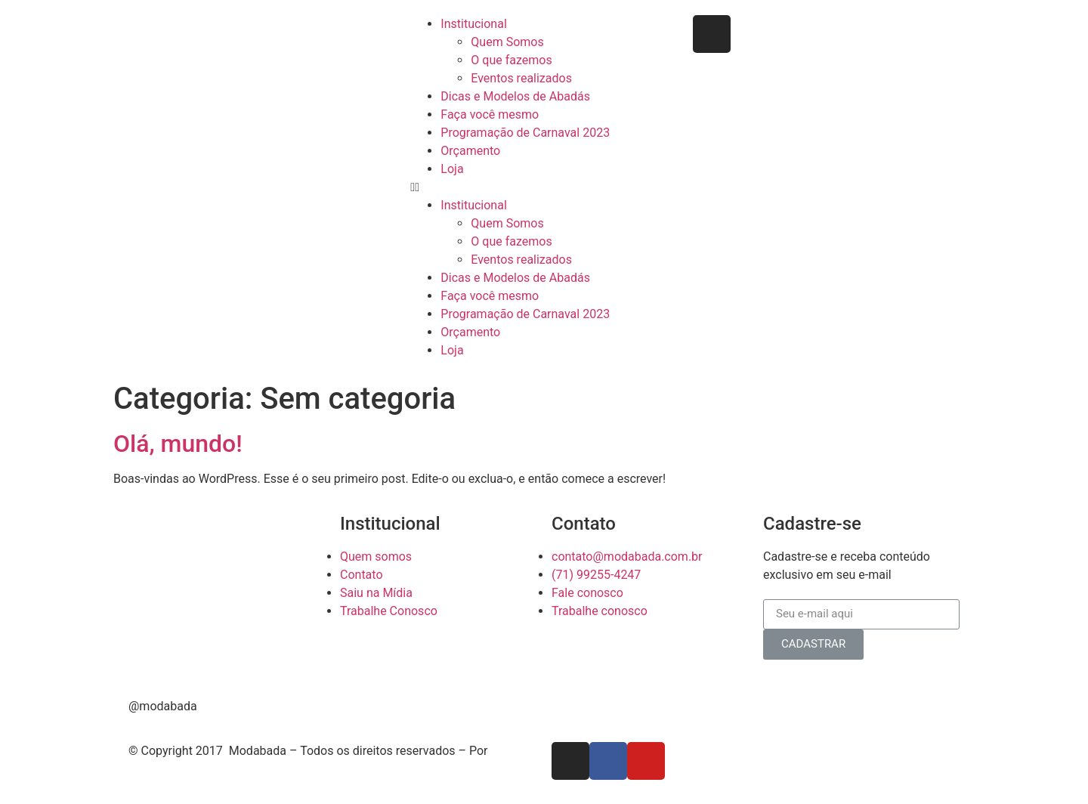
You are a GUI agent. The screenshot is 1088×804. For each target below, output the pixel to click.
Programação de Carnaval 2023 (525, 132)
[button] (543, 187)
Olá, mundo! (178, 443)
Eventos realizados (521, 78)
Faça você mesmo (489, 114)
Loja (451, 169)
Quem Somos (507, 42)
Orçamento (470, 151)
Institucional (473, 24)
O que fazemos (511, 60)
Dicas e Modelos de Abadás (515, 96)
